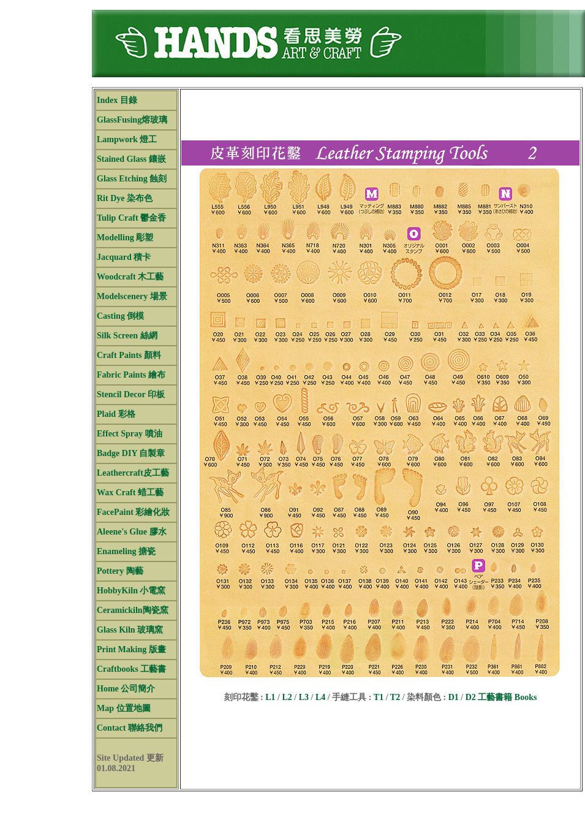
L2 (287, 697)
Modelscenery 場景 (132, 296)
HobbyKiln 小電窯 (131, 590)
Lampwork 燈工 (127, 139)
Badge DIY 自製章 (131, 453)
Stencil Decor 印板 (131, 394)
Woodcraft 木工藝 (130, 276)
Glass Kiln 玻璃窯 (130, 629)
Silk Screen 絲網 (127, 335)
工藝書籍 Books (507, 697)
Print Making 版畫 (131, 649)
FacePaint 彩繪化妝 (133, 512)
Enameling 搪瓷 (126, 551)
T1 (378, 697)
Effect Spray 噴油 (129, 433)
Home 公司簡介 (126, 688)
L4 (320, 697)
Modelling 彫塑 (125, 237)
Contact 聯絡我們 (129, 728)
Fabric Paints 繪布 (131, 374)
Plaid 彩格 (116, 414)
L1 (269, 697)
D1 (453, 697)
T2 (395, 697)
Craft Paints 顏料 (129, 355)
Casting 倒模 (120, 316)
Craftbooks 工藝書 (131, 669)
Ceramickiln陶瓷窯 (132, 610)
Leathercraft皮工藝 (133, 473)
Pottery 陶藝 (120, 571)
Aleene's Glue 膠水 (132, 531)
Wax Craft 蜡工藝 (130, 492)
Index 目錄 (117, 100)
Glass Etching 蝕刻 (132, 178)
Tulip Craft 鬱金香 (131, 218)
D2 (471, 697)
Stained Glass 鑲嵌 (131, 159)
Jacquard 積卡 (124, 257)
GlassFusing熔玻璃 (132, 119)
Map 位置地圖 (124, 708)
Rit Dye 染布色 (125, 198)
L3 (304, 697)
